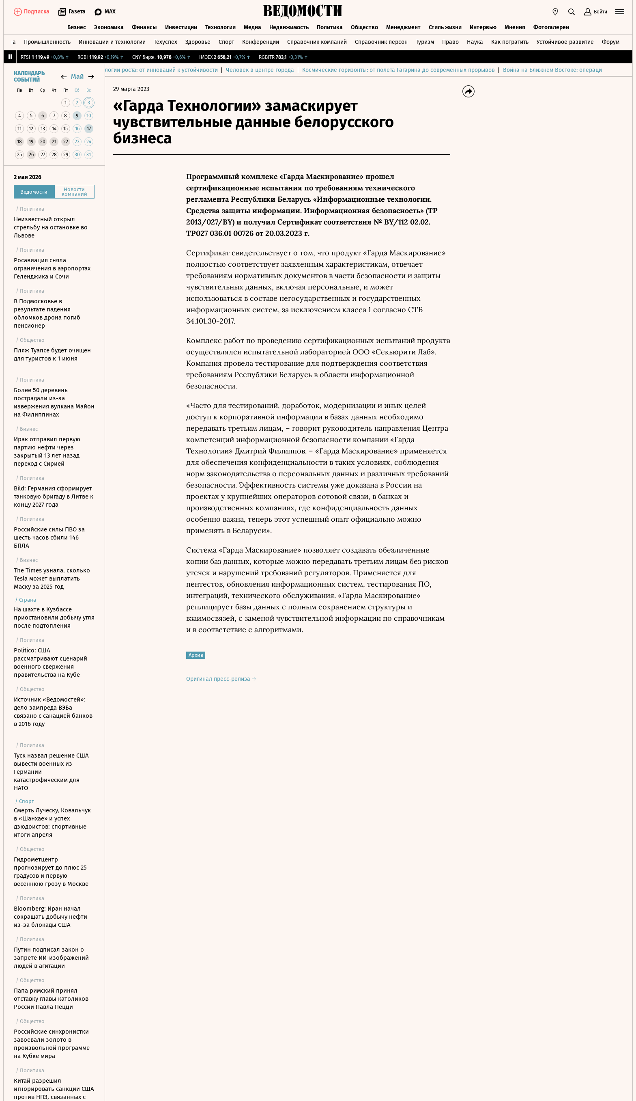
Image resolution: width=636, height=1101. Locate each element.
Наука (475, 42)
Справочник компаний (317, 42)
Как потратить (510, 42)
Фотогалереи (551, 27)
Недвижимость (289, 27)
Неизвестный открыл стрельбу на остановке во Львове (51, 227)
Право (450, 42)
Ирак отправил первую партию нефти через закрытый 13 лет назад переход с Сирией (47, 451)
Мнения (515, 27)
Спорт (226, 42)
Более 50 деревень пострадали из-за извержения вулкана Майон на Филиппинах (54, 402)
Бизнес (76, 27)
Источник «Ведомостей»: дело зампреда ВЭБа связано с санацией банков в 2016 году (53, 712)
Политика (330, 27)
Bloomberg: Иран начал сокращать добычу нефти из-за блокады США (50, 916)
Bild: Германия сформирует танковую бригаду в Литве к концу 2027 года (53, 496)
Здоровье (198, 42)
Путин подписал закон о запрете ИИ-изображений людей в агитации (51, 957)
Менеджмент (403, 27)
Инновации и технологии (112, 42)
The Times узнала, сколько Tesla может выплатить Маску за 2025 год (52, 578)
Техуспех (165, 42)
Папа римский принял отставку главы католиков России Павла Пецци (51, 998)
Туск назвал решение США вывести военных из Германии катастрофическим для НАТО (51, 772)
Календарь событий (29, 76)
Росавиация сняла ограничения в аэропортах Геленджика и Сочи (52, 268)
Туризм (425, 42)
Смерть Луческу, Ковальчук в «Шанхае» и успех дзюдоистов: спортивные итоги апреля (52, 822)
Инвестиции (181, 27)
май (77, 76)
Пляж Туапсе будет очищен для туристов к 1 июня (52, 354)
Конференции (260, 42)
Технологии (220, 27)
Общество (364, 27)
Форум (610, 42)
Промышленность (47, 42)
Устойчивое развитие (565, 42)
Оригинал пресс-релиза (221, 679)
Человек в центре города (283, 70)
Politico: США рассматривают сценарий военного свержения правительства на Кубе (50, 662)
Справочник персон (381, 42)
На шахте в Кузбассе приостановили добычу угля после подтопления (54, 617)
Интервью (483, 27)
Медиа (252, 27)
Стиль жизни (445, 27)
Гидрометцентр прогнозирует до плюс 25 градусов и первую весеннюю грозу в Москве (51, 871)
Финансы (144, 27)
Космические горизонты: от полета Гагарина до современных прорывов (422, 70)
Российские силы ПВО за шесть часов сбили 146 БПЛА (49, 537)
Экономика (109, 27)
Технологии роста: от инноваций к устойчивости (177, 70)
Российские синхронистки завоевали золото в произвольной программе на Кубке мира (52, 1044)
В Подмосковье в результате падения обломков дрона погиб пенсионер (47, 313)
